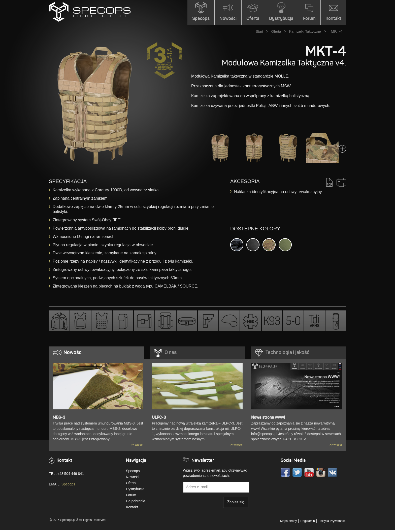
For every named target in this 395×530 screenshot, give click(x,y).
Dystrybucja (135, 489)
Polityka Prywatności (332, 521)
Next (342, 149)
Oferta (276, 31)
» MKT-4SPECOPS (90, 12)
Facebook (285, 472)
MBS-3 (59, 418)
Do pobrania (135, 501)
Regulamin (307, 521)
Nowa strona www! (268, 418)
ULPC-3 (159, 418)
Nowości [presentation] (73, 352)
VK (332, 472)
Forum (131, 495)
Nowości (132, 477)
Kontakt (132, 507)
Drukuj (341, 182)
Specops (68, 484)
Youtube (309, 472)
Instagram (320, 472)
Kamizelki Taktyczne (305, 31)
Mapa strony (288, 521)
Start (259, 31)
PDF (329, 182)
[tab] (96, 352)
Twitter (297, 472)
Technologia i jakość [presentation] (287, 352)
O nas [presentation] (170, 352)
